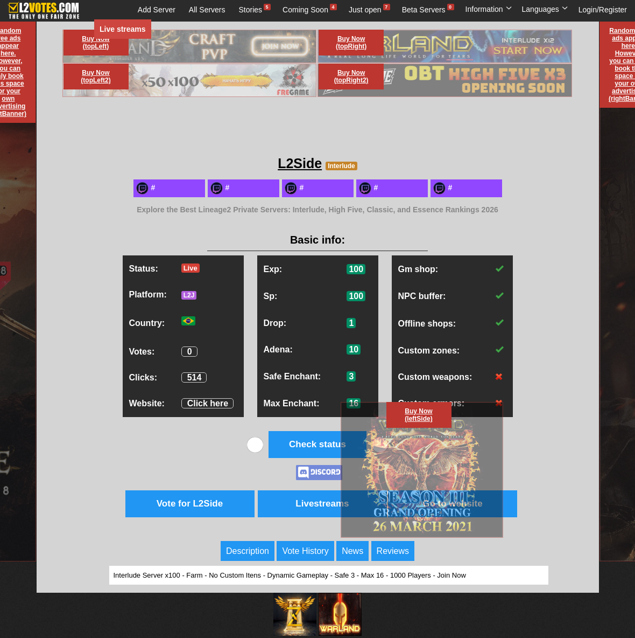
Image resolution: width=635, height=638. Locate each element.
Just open (365, 9)
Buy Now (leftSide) (418, 414)
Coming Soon (305, 9)
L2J (189, 295)
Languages (545, 9)
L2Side (300, 163)
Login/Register (602, 9)
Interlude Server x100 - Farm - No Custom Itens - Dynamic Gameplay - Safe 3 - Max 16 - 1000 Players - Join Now (290, 575)
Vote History (305, 551)
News (352, 551)
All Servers (207, 9)
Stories (251, 9)
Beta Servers (424, 9)
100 (356, 269)
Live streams (123, 29)
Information (488, 9)
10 (353, 349)
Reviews (393, 551)
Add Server (156, 9)
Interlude (341, 166)
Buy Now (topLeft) (95, 42)
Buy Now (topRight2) (351, 76)
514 (194, 377)
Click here (207, 403)
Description (247, 551)
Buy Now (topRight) (351, 42)
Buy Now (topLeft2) (95, 76)
